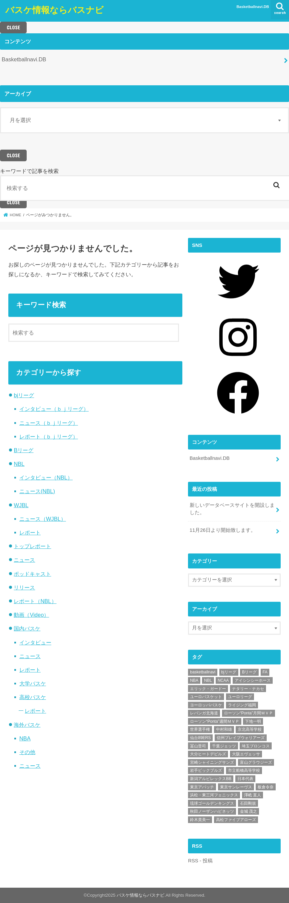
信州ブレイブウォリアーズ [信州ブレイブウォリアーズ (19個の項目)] (241, 737)
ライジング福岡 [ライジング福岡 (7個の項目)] (242, 705)
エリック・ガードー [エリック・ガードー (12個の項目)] (208, 688)
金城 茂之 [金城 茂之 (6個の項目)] (248, 811)
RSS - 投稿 (200, 860)
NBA (25, 738)
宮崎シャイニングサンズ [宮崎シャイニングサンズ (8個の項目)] (212, 762)
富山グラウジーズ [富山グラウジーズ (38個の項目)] (256, 762)
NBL (19, 464)
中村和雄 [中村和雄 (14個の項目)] (224, 729)
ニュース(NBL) (37, 491)
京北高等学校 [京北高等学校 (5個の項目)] (250, 729)
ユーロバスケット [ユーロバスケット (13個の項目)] (206, 696)
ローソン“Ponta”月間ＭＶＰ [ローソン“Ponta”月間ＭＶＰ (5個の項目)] (248, 713)
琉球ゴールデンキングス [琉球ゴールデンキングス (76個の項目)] (212, 803)
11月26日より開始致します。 (223, 530)
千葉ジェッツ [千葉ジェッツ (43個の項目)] (224, 746)
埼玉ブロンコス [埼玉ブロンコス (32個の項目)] (256, 746)
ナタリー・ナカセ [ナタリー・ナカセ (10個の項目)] (248, 688)
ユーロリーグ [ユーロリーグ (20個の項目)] (240, 696)
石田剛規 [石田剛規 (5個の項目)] (248, 803)
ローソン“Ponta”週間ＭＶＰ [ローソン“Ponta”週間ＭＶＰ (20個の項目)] (214, 721)
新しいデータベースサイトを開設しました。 (232, 508)
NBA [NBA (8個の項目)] (194, 680)
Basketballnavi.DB (253, 7)
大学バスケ (32, 683)
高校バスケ (32, 697)
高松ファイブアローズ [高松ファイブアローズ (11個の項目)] (236, 819)
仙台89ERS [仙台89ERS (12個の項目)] (200, 737)
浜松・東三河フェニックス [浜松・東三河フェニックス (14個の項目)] (214, 795)
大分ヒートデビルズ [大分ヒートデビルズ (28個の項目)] (208, 754)
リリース (24, 587)
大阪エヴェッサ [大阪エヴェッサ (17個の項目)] (246, 754)
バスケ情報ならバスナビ (54, 9)
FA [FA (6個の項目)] (265, 672)
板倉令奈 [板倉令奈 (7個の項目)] (266, 787)
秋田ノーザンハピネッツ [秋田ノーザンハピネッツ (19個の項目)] (212, 811)
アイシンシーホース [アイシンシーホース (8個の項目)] (253, 680)
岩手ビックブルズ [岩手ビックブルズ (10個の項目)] (206, 770)
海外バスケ (27, 725)
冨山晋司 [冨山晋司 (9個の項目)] (198, 746)
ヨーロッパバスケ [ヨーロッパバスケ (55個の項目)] (206, 705)
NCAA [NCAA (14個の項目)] (223, 680)
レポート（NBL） (35, 601)
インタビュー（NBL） (46, 477)
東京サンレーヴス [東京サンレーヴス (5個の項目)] (236, 787)
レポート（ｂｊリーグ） (48, 437)
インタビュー (35, 642)
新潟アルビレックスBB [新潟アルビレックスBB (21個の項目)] (210, 778)
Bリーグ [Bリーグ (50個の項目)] (249, 672)
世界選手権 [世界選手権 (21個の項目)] (200, 729)
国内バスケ (27, 628)
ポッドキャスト (32, 574)
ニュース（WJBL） (42, 519)
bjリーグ (24, 395)
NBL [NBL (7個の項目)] (208, 680)
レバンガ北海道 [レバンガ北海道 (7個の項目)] (204, 713)
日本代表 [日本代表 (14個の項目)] (245, 778)
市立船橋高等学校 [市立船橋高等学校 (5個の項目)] (244, 770)
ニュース (24, 560)
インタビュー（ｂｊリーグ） (54, 409)
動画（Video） (31, 615)
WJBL (21, 505)
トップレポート (32, 546)
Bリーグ (23, 450)
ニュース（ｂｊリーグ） (48, 423)
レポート (30, 532)
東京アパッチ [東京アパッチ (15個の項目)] (202, 787)
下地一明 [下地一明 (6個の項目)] (253, 721)
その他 (27, 752)
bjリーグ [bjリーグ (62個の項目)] (228, 672)
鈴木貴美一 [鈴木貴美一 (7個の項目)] (200, 819)
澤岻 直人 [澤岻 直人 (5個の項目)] (252, 795)
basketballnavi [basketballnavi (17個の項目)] (202, 672)
